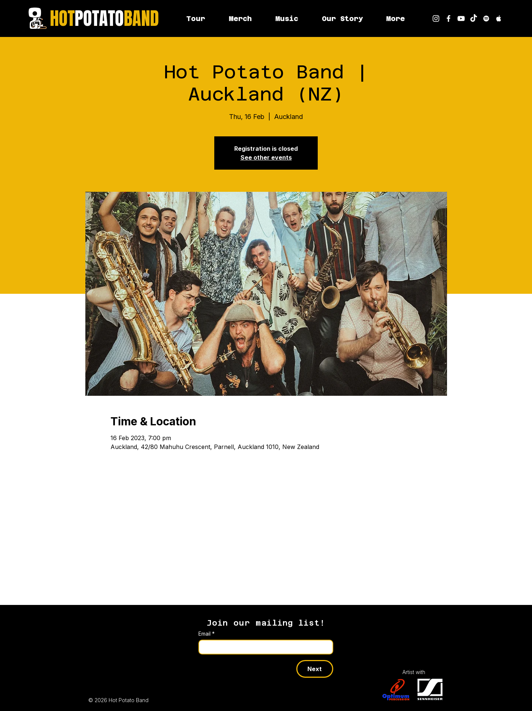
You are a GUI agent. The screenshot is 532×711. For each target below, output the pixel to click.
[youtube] (461, 18)
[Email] (263, 647)
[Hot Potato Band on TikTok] (473, 18)
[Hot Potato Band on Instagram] (436, 18)
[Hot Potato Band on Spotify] (486, 18)
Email (206, 633)
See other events (266, 157)
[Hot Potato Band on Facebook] (448, 18)
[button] (395, 18)
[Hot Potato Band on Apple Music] (498, 18)
